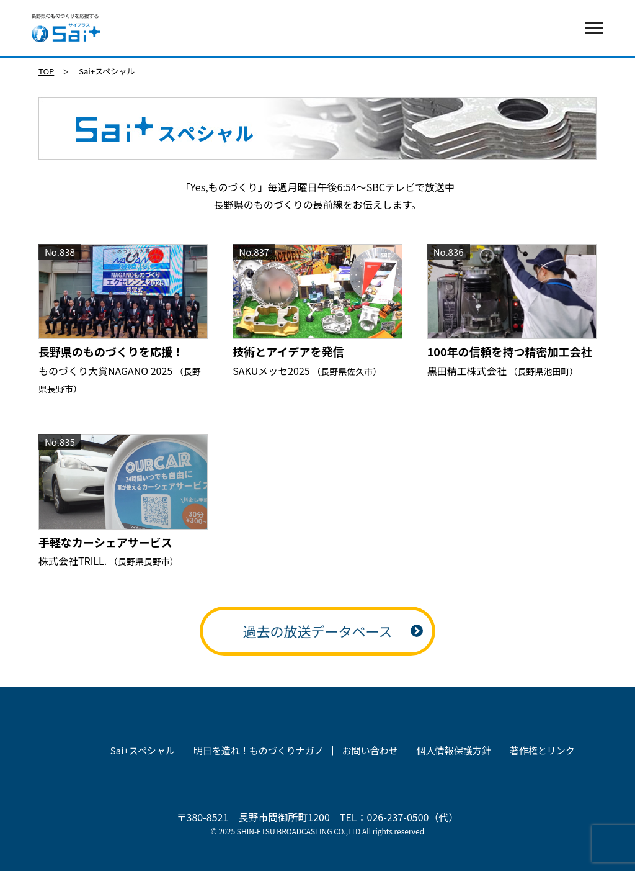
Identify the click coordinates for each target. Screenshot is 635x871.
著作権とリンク (542, 750)
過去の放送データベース (318, 631)
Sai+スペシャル (142, 750)
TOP (46, 71)
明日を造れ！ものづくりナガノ (258, 750)
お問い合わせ (370, 750)
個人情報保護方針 (454, 750)
